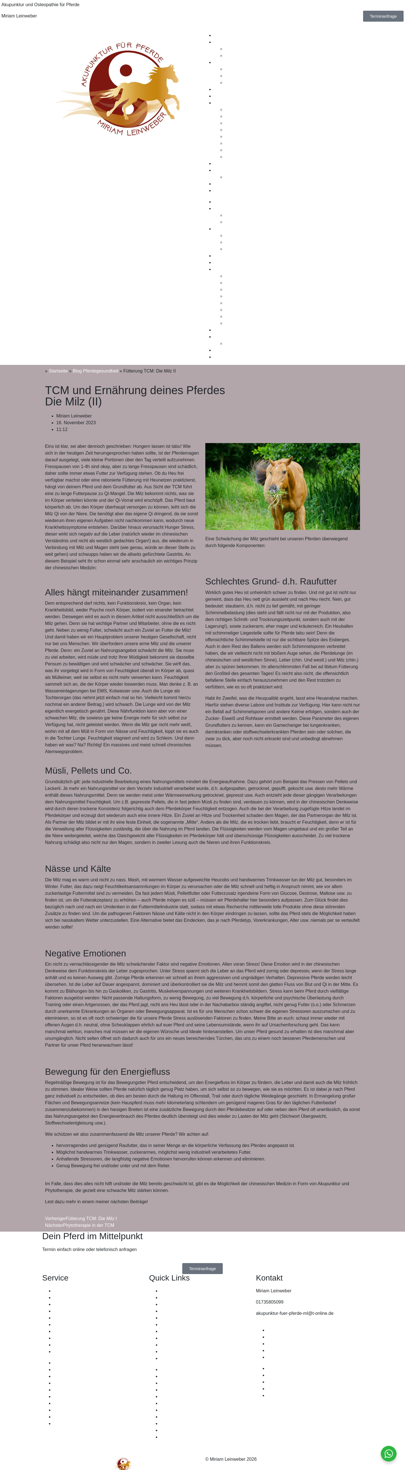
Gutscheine (225, 96)
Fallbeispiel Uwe (241, 129)
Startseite (58, 371)
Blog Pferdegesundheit (95, 371)
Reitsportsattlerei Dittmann (80, 1311)
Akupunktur (225, 42)
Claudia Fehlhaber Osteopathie (84, 1304)
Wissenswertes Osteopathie (253, 69)
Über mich (224, 170)
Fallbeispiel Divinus (244, 116)
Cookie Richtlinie (284, 1357)
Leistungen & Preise (234, 89)
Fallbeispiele (226, 102)
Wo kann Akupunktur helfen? (253, 55)
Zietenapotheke (68, 1344)
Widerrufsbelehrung (287, 1350)
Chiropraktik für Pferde (75, 1338)
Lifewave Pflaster (70, 1324)
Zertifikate (223, 163)
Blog (218, 190)
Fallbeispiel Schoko (244, 136)
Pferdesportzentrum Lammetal (83, 1351)
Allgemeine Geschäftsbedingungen (302, 1336)
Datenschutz (279, 1343)
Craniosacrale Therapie (248, 82)
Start (165, 1290)
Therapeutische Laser (75, 1331)
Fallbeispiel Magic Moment (251, 109)
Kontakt (221, 183)
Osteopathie (226, 62)
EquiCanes (64, 1297)
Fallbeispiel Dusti (242, 150)
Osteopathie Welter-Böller (79, 1290)
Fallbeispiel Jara (241, 143)
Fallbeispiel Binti (241, 123)
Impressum (278, 1330)
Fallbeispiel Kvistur (243, 156)
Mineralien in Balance (74, 1317)
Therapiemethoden (232, 35)
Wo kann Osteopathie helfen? (254, 75)
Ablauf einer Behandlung (249, 48)
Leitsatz (232, 177)
